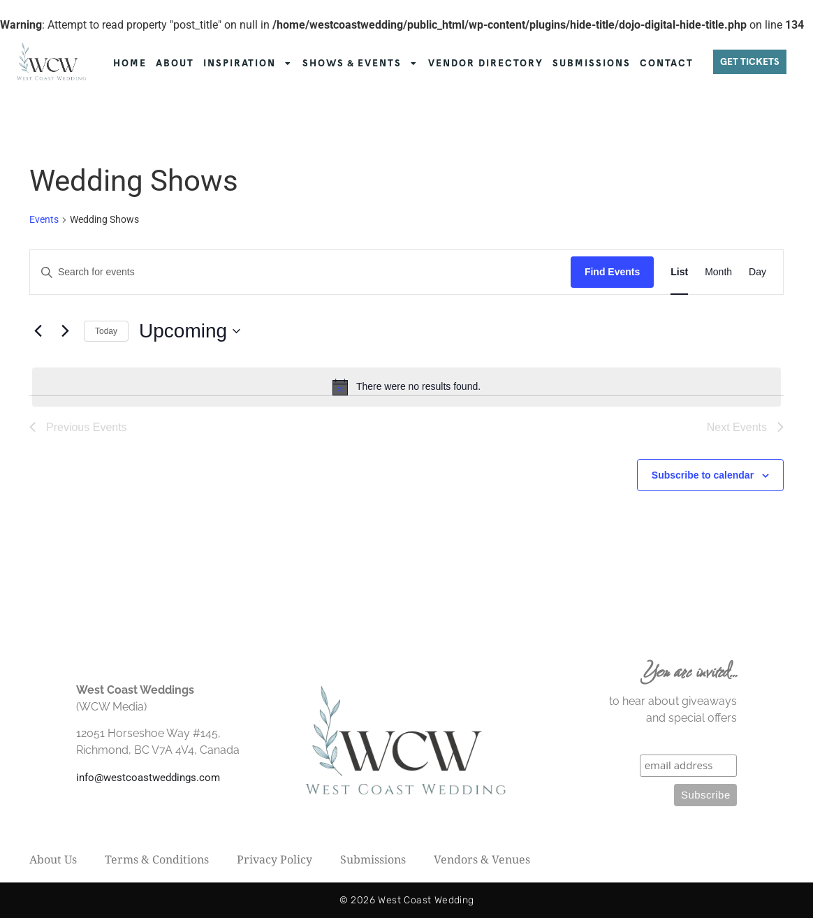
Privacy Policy (274, 859)
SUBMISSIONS (591, 63)
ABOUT (175, 63)
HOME (130, 63)
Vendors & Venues (482, 859)
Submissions (373, 859)
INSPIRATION (248, 63)
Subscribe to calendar (703, 475)
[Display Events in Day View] (757, 272)
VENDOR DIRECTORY (485, 63)
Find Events (612, 271)
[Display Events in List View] (679, 272)
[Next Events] (65, 331)
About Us (53, 859)
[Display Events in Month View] (718, 272)
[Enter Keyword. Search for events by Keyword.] (300, 272)
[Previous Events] (37, 331)
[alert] (406, 387)
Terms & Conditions (157, 859)
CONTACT (667, 63)
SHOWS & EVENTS (360, 63)
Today (106, 331)
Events (44, 219)
